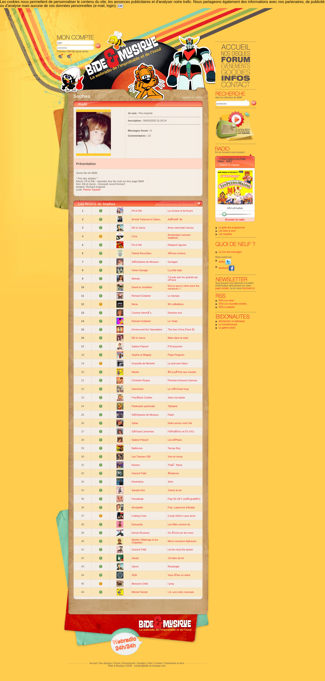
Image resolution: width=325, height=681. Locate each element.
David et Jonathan (142, 287)
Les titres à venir (227, 231)
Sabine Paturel (140, 346)
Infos (150, 663)
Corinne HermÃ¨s (141, 312)
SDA (134, 575)
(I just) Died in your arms (182, 515)
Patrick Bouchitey (141, 253)
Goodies (141, 663)
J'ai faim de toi (176, 558)
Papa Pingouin (176, 354)
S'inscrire (61, 51)
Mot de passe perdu (78, 51)
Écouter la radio (235, 219)
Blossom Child (140, 583)
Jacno (135, 566)
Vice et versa (175, 456)
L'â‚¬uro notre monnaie (181, 592)
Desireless (137, 481)
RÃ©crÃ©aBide (235, 208)
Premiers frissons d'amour (182, 380)
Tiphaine (172, 406)
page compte (222, 288)
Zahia (135, 423)
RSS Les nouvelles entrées (233, 304)
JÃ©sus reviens (177, 253)
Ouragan (173, 261)
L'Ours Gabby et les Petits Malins (232, 160)
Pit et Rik (137, 210)
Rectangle (173, 566)
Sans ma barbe (176, 397)
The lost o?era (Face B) (181, 329)
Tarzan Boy (174, 448)
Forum (117, 663)
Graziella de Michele (143, 363)
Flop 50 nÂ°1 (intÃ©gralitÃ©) (184, 498)
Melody (136, 278)
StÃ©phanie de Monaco (145, 261)
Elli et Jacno (138, 227)
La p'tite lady (175, 270)
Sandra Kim (138, 490)
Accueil (93, 663)
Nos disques (105, 663)
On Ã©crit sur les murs (180, 532)
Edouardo (137, 524)
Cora (134, 236)
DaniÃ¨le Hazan (229, 165)
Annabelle (137, 507)
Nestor (135, 372)
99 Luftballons (176, 304)
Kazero (136, 465)
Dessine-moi (175, 312)
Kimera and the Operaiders (147, 329)
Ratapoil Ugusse (177, 244)
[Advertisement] (156, 20)
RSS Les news (226, 300)
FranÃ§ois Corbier (142, 397)
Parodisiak (137, 498)
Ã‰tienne (173, 473)
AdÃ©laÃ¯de (175, 219)
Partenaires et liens (174, 663)
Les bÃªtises (175, 439)
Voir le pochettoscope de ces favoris (175, 202)
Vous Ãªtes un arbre (179, 575)
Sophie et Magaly (141, 354)
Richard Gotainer (141, 295)
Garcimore (137, 389)
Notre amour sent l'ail (180, 423)
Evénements (128, 663)
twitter (225, 261)
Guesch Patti (139, 473)
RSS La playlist (227, 307)
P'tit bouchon (175, 346)
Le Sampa (173, 295)
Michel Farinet (140, 592)
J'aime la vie (175, 490)
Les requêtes (225, 234)
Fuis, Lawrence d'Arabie (181, 507)
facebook (226, 268)
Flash (171, 414)
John (170, 481)
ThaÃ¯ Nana (175, 465)
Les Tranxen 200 (141, 456)
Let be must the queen (180, 549)
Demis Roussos (140, 532)
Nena (135, 304)
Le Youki (172, 321)
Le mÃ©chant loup (178, 389)
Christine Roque (141, 380)
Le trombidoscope (228, 324)
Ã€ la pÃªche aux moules (182, 372)
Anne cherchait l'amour (181, 227)
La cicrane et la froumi (180, 210)
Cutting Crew (139, 515)
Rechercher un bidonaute (232, 321)
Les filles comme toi (179, 524)
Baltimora (137, 448)
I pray (171, 583)
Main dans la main (178, 337)
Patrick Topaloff (91, 189)
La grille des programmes (232, 227)
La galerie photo (227, 327)
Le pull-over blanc (178, 363)
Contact (158, 663)
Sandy (135, 558)
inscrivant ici (248, 288)
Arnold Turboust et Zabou (146, 219)
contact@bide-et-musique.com (150, 666)
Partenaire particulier (143, 406)
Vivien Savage (140, 270)
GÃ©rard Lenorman (143, 431)
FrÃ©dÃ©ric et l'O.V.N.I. (181, 431)
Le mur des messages (230, 252)
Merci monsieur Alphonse (182, 541)
